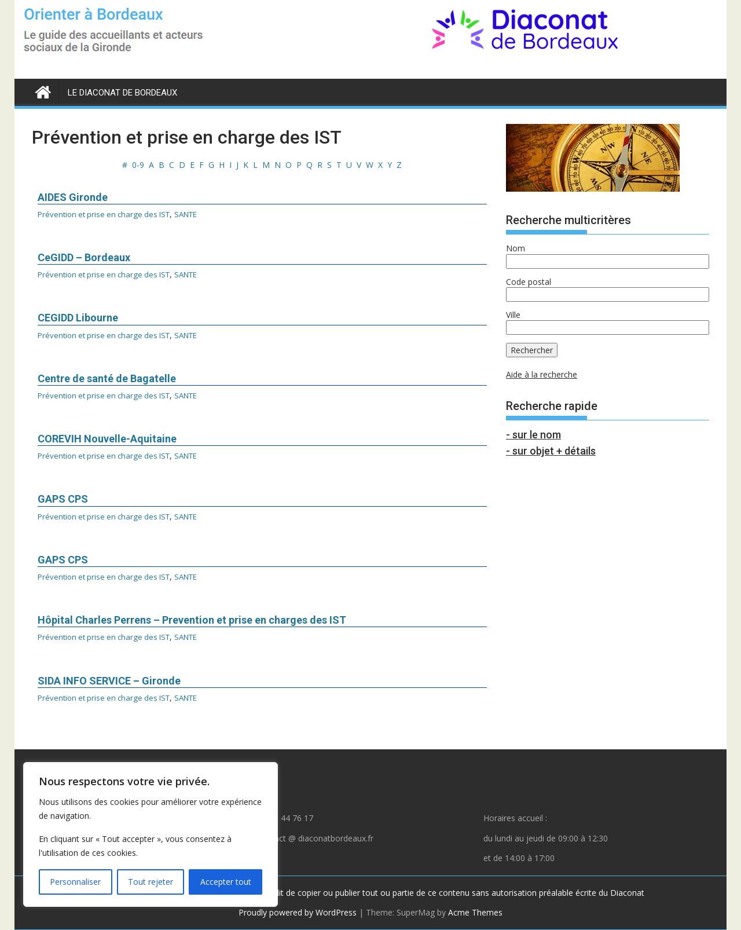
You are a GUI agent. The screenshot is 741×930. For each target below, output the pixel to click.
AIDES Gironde (73, 197)
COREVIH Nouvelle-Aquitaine (107, 439)
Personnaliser (75, 881)
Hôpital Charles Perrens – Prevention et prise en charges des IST (192, 620)
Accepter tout (225, 881)
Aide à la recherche (541, 374)
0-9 (138, 164)
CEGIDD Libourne (78, 318)
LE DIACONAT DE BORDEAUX (122, 92)
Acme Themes (475, 912)
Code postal (528, 281)
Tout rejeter (150, 881)
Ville (513, 314)
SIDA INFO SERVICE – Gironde (109, 681)
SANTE (195, 213)
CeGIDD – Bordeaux (84, 257)
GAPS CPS (63, 499)
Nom (515, 248)
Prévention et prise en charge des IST (108, 213)
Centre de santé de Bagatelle (107, 378)
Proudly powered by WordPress (298, 912)
